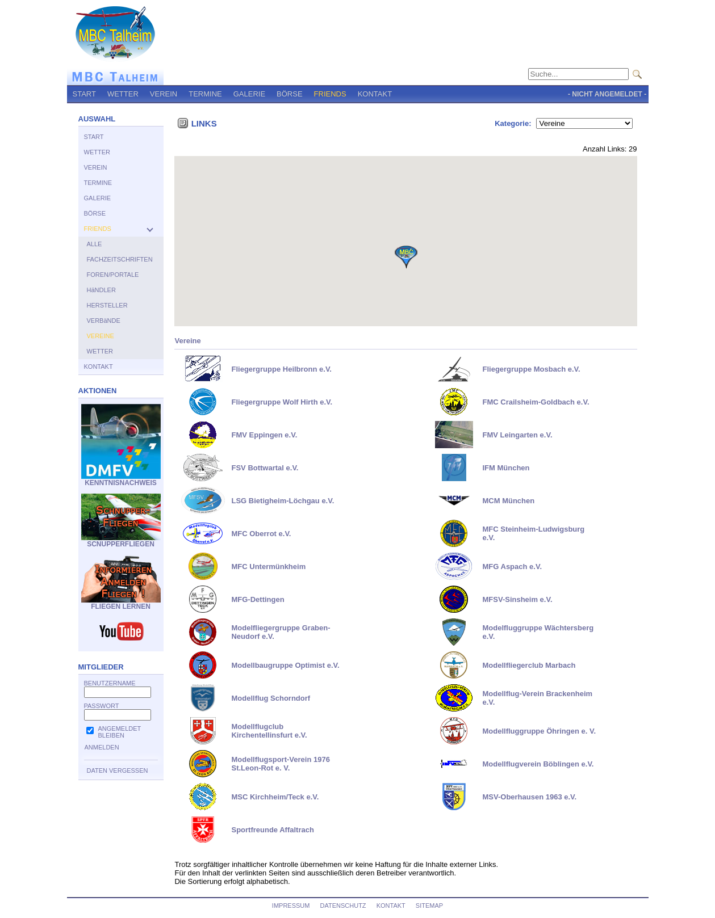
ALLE (94, 244)
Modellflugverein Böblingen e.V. (537, 764)
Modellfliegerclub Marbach (528, 665)
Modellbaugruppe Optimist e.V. (285, 665)
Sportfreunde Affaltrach (272, 830)
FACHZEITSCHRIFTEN (120, 259)
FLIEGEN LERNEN (121, 603)
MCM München (508, 500)
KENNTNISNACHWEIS (121, 480)
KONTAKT (375, 94)
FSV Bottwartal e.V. (264, 468)
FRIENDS (330, 94)
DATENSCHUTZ (343, 905)
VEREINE (100, 335)
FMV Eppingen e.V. (264, 435)
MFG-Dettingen (257, 599)
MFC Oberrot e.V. (261, 533)
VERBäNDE (103, 320)
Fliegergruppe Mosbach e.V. (531, 369)
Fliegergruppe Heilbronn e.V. (281, 369)
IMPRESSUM (291, 905)
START (84, 94)
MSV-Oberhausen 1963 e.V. (529, 797)
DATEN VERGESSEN (117, 770)
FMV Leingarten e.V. (517, 435)
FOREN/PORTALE (113, 274)
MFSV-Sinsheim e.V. (517, 599)
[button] (406, 257)
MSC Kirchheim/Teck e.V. (275, 797)
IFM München (505, 468)
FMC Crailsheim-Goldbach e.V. (535, 402)
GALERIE (249, 94)
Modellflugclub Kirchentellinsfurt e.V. (269, 730)
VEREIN (163, 94)
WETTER (123, 94)
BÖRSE (290, 94)
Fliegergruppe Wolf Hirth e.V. (281, 402)
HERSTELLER (107, 305)
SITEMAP (429, 905)
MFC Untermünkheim (268, 566)
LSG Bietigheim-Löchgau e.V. (282, 500)
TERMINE (205, 94)
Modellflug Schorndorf (270, 698)
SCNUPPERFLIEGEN (121, 541)
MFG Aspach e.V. (512, 566)
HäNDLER (101, 290)
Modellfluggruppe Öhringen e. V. (539, 731)
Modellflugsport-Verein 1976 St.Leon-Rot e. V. (280, 763)
